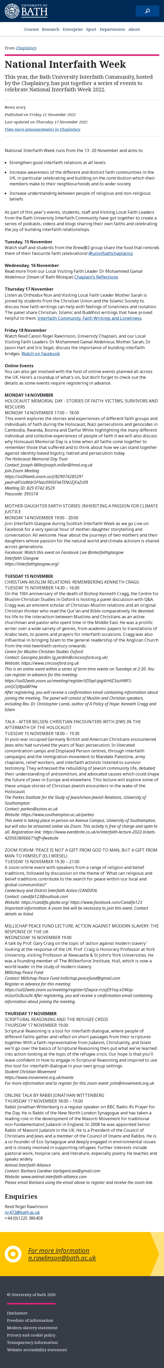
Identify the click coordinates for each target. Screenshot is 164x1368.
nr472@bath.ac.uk (22, 1212)
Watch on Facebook (40, 354)
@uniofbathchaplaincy (111, 253)
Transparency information (32, 1342)
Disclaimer (17, 1312)
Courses (31, 29)
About (134, 29)
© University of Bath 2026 (31, 1294)
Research (50, 29)
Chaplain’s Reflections (96, 277)
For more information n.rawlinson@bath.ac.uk (62, 1254)
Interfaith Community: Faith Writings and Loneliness (89, 318)
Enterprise (73, 29)
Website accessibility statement (37, 1349)
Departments (112, 29)
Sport (91, 29)
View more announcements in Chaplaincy (42, 129)
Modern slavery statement (32, 1327)
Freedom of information (30, 1320)
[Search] (147, 11)
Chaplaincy (26, 47)
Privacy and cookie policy (31, 1335)
